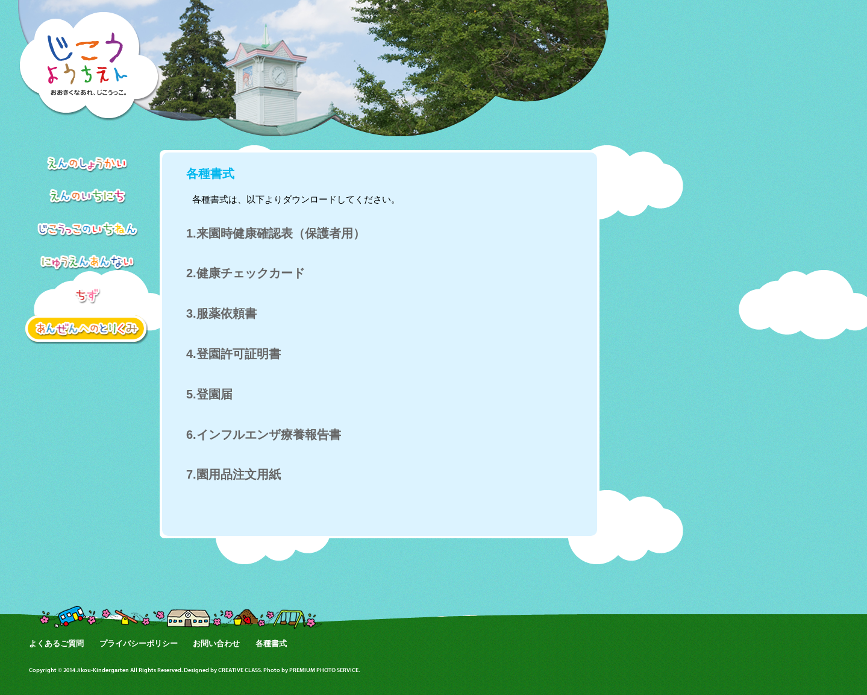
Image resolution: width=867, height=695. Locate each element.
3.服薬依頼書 (221, 313)
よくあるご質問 (56, 643)
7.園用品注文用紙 (233, 474)
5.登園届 (209, 394)
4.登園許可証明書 (233, 353)
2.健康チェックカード (245, 273)
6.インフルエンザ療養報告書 (263, 434)
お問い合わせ (216, 643)
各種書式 (271, 643)
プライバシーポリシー (138, 643)
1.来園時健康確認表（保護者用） (275, 233)
